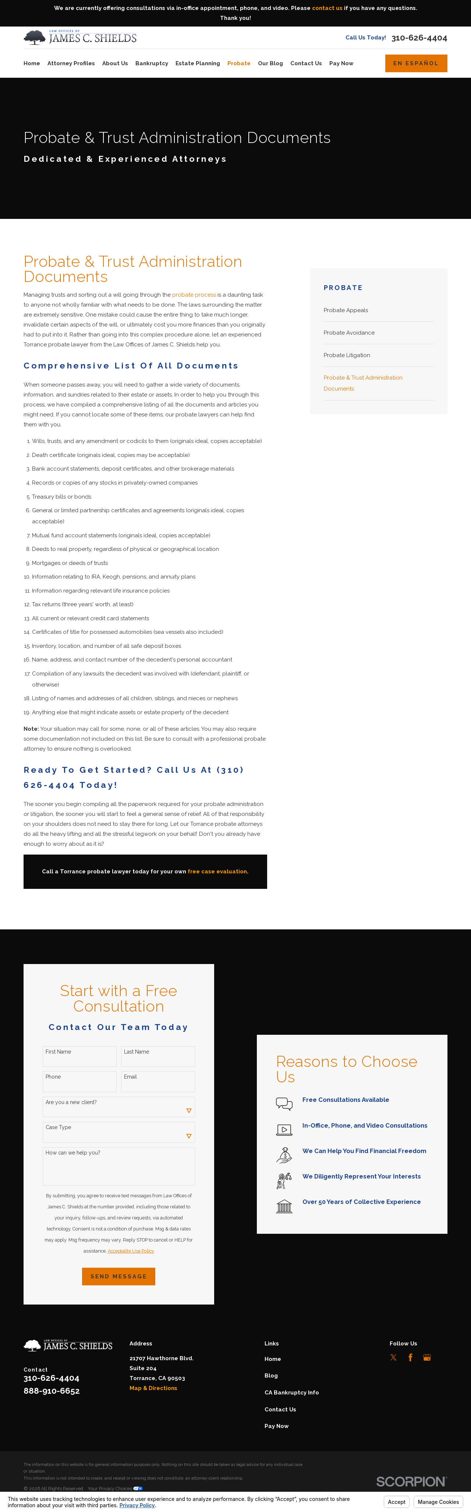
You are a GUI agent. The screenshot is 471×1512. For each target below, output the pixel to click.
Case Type (57, 1127)
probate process (194, 294)
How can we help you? (71, 1153)
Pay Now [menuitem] (341, 63)
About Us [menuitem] (115, 63)
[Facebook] (410, 1357)
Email (129, 1077)
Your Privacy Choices (115, 1488)
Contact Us (280, 1409)
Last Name (135, 1052)
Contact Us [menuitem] (306, 63)
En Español (416, 63)
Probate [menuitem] (239, 63)
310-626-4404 (419, 38)
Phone (51, 1077)
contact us (327, 8)
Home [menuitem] (32, 63)
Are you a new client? (69, 1102)
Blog (271, 1375)
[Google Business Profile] (427, 1357)
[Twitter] (393, 1357)
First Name (57, 1052)
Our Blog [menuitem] (270, 63)
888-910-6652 (52, 1391)
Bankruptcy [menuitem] (151, 63)
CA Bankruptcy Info (292, 1392)
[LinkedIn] (443, 1357)
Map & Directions (153, 1388)
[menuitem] (379, 310)
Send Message (117, 1276)
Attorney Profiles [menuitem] (71, 63)
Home (273, 1359)
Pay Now (277, 1426)
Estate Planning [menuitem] (198, 63)
